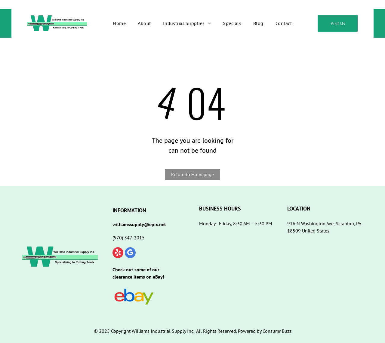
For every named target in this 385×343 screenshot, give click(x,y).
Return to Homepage (192, 174)
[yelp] (117, 253)
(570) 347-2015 (128, 238)
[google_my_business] (130, 253)
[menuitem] (119, 23)
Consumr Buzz (277, 331)
